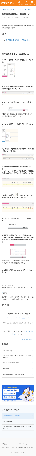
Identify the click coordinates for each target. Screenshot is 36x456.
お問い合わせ (32, 4)
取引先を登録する (8, 350)
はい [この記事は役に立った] (12, 318)
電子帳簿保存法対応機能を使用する (13, 374)
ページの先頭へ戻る (28, 339)
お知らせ (22, 4)
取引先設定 (28, 10)
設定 (21, 10)
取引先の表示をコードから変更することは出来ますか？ (17, 357)
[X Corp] (5, 305)
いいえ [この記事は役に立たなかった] (24, 318)
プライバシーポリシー (25, 444)
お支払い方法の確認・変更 (11, 362)
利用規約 (4, 444)
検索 (19, 4)
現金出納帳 (6, 368)
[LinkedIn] (8, 305)
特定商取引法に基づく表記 (26, 447)
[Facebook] (3, 305)
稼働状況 (27, 4)
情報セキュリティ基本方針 (9, 447)
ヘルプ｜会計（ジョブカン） (10, 10)
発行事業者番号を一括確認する (12, 415)
